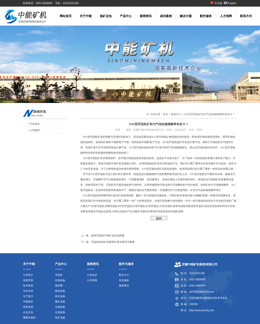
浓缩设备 (60, 280)
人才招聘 (226, 16)
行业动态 (34, 123)
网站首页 (66, 16)
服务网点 (124, 285)
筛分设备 (60, 296)
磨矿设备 (60, 301)
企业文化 (28, 312)
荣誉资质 (28, 306)
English (230, 3)
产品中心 (126, 16)
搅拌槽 (59, 285)
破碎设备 (60, 290)
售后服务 (124, 280)
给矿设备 (60, 317)
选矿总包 (106, 16)
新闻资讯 (146, 16)
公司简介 (28, 274)
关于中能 (86, 16)
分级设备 (60, 306)
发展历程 (28, 280)
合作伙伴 (28, 290)
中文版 (216, 3)
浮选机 (59, 274)
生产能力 (28, 296)
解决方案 (186, 16)
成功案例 (166, 16)
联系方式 (246, 16)
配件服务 (206, 16)
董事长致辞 (29, 317)
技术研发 (28, 285)
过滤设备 (60, 312)
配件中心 (124, 274)
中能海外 (28, 301)
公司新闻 (34, 130)
